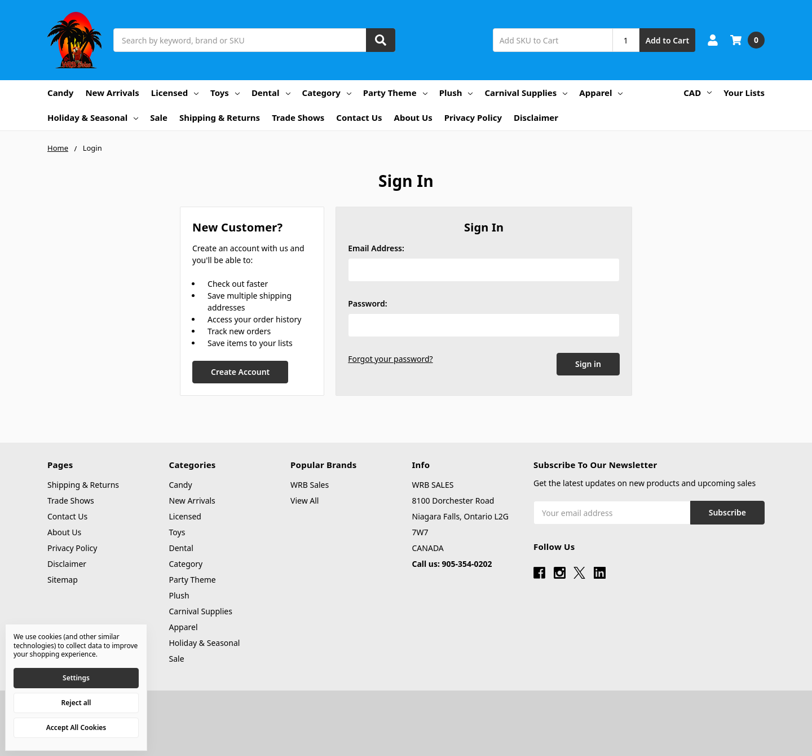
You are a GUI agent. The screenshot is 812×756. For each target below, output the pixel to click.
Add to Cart (667, 40)
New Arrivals (112, 92)
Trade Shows (298, 117)
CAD (697, 92)
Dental (270, 92)
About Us (413, 117)
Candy (60, 92)
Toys (225, 92)
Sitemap (62, 579)
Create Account (240, 371)
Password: (367, 303)
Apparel (601, 92)
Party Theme (395, 92)
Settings (76, 678)
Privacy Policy (473, 117)
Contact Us (359, 117)
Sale (158, 117)
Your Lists (744, 92)
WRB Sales (309, 484)
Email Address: (376, 248)
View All (304, 500)
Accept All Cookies (76, 727)
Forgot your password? (390, 358)
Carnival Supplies (525, 92)
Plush (456, 92)
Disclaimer (536, 117)
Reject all (76, 702)
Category (326, 92)
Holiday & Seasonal (92, 117)
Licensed (174, 92)
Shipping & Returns (219, 117)
